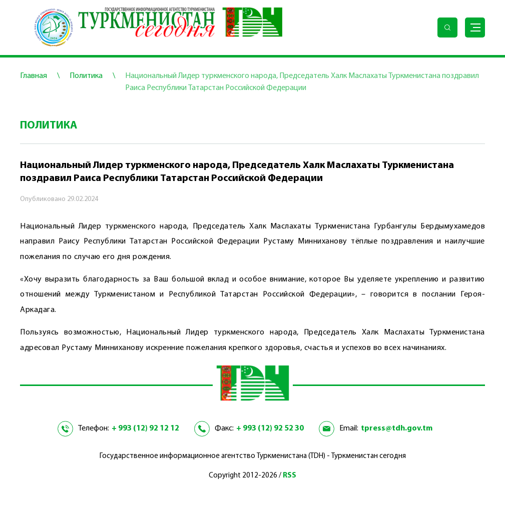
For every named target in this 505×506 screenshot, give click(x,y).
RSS (289, 476)
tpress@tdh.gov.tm (396, 428)
